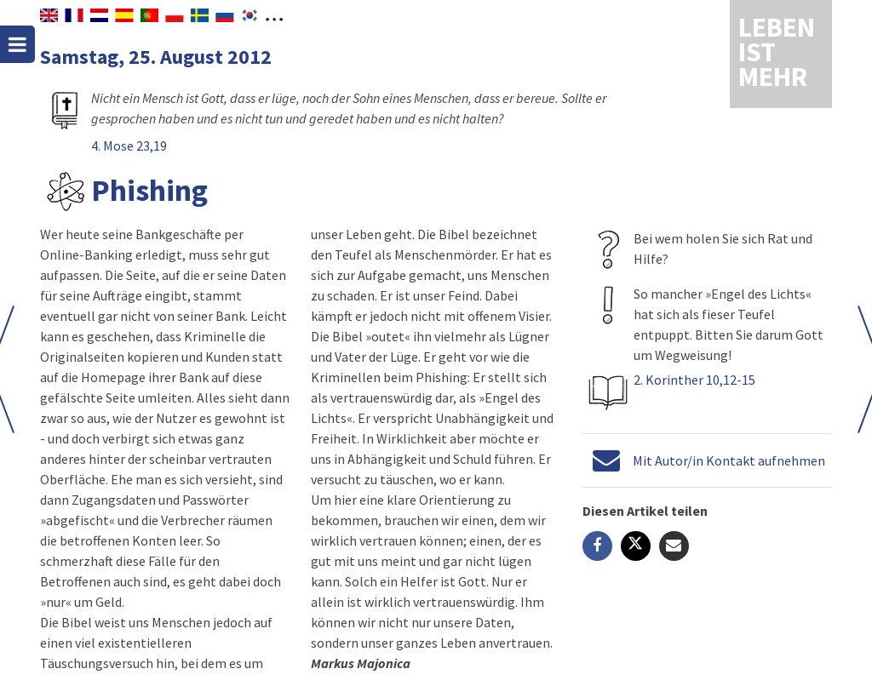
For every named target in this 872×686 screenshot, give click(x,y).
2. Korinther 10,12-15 (694, 379)
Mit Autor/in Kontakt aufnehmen (729, 460)
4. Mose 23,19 (129, 145)
